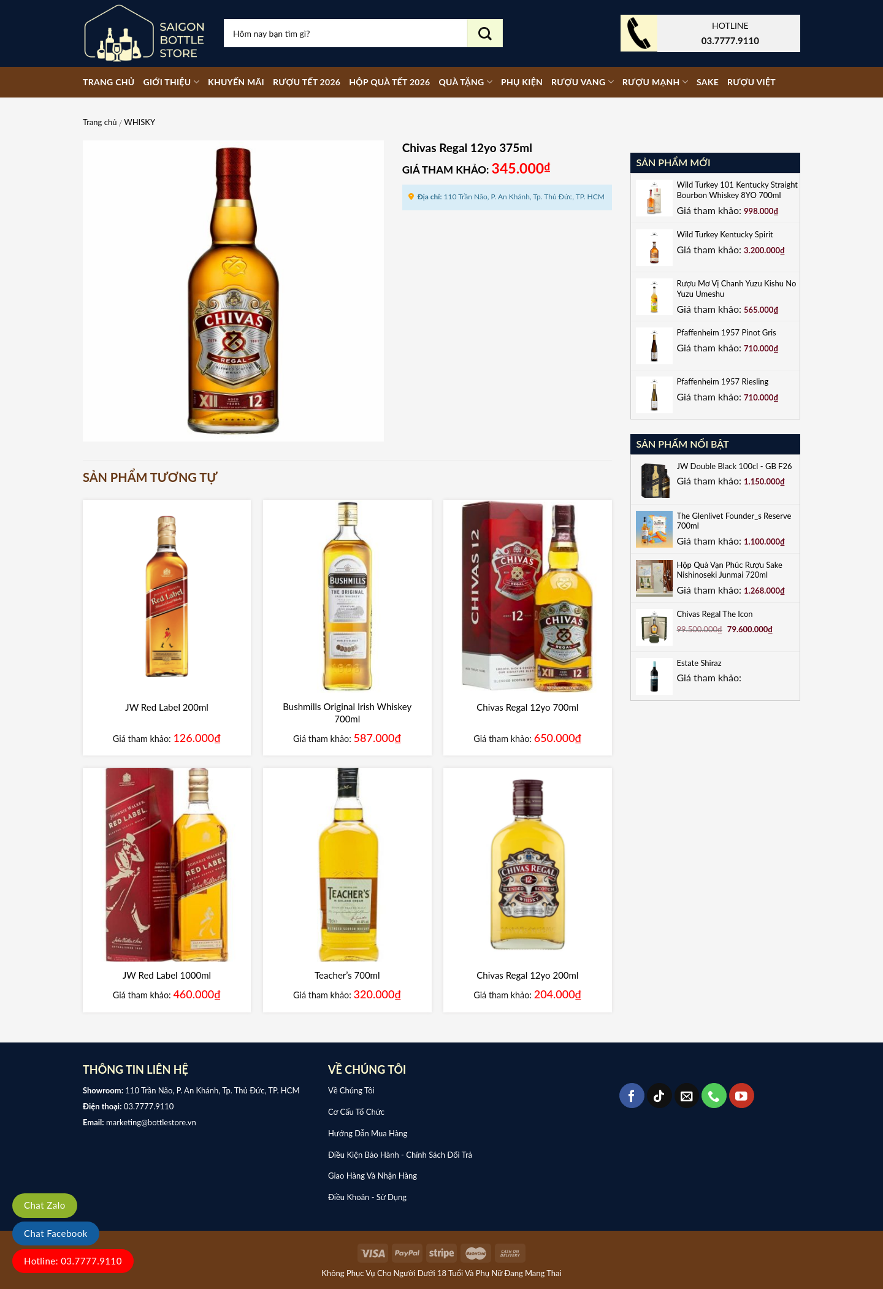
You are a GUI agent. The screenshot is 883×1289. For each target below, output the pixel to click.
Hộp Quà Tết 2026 (389, 82)
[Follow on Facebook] (631, 1095)
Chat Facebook (56, 1233)
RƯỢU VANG (582, 82)
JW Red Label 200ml (166, 707)
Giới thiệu (171, 82)
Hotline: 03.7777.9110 (73, 1260)
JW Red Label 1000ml (167, 975)
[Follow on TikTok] (659, 1095)
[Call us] (714, 1095)
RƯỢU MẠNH (655, 82)
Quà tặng (465, 82)
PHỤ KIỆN (522, 82)
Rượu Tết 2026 (306, 82)
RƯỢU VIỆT (751, 82)
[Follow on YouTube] (741, 1095)
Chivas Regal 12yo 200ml (527, 975)
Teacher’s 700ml (347, 975)
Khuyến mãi (236, 82)
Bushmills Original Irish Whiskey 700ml (347, 712)
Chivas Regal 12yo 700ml (527, 707)
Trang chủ (108, 82)
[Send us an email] (687, 1095)
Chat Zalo (45, 1205)
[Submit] (485, 33)
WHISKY (139, 122)
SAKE (708, 82)
